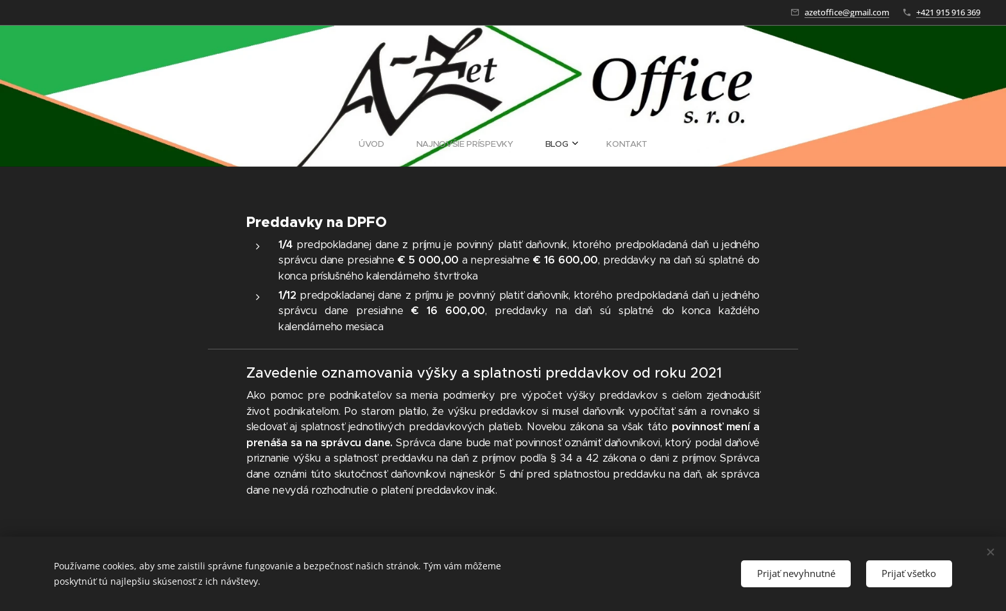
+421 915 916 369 (948, 12)
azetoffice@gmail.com (847, 12)
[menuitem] (460, 144)
